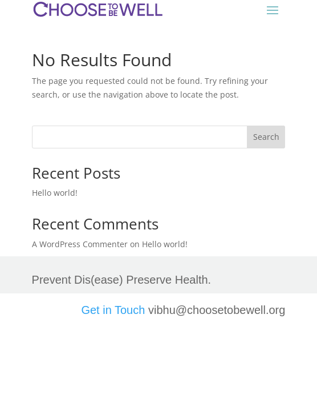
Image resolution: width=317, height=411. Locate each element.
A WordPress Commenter (80, 244)
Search (266, 136)
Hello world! (55, 192)
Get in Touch (113, 310)
